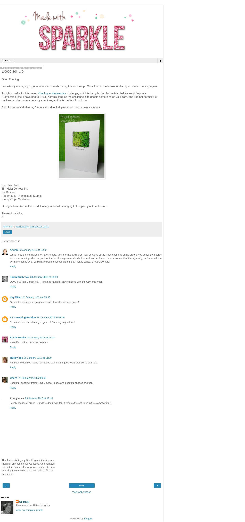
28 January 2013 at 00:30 (32, 378)
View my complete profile (29, 510)
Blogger (88, 518)
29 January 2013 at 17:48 (39, 398)
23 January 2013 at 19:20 (32, 250)
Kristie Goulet (18, 337)
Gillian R (24, 502)
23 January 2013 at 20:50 (44, 277)
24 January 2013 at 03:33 (36, 297)
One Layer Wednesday (52, 93)
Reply (13, 266)
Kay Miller (15, 297)
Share (7, 232)
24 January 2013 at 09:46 (50, 317)
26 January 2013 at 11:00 (38, 357)
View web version (81, 492)
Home (81, 485)
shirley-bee (16, 357)
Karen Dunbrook (19, 277)
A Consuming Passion (23, 317)
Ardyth (14, 250)
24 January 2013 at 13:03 (41, 337)
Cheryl (14, 378)
